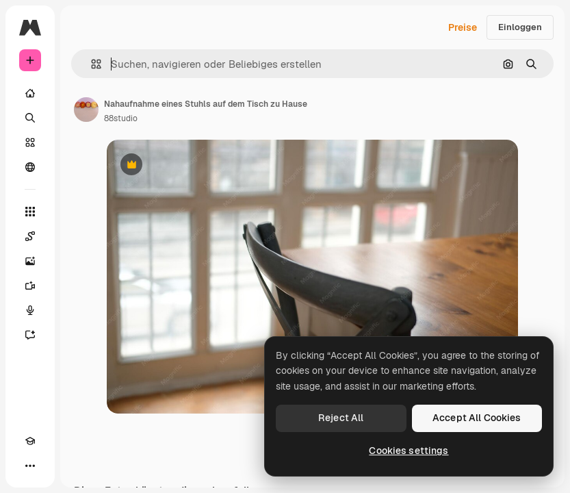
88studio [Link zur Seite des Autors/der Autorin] (121, 118)
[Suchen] (30, 118)
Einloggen (520, 27)
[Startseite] (30, 93)
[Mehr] (30, 466)
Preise (462, 27)
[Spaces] (30, 236)
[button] (90, 64)
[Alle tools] (30, 212)
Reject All (340, 418)
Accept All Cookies (476, 418)
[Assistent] (30, 335)
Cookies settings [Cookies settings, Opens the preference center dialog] (408, 450)
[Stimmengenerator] (30, 310)
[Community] (30, 167)
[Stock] (30, 142)
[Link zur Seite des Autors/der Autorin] (86, 109)
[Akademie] (30, 441)
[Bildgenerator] (30, 261)
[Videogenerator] (30, 285)
